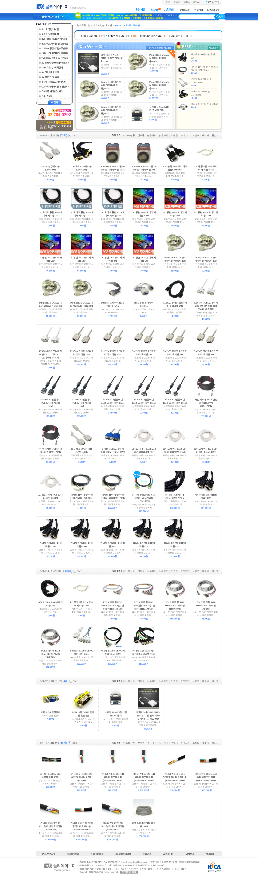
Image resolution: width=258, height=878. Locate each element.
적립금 (174, 135)
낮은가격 (163, 135)
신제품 (141, 135)
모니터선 (159, 15)
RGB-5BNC (98, 18)
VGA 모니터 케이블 (105, 15)
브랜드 (196, 135)
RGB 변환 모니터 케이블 (120, 36)
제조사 (205, 135)
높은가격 (151, 135)
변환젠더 (137, 18)
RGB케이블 (87, 15)
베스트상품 (129, 135)
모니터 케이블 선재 (178, 36)
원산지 (215, 135)
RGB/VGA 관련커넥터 (151, 36)
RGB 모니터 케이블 (91, 36)
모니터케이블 (146, 15)
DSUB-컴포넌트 (114, 18)
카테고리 (185, 135)
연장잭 (127, 18)
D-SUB (120, 15)
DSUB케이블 (131, 15)
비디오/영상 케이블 (102, 25)
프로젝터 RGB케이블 (153, 18)
